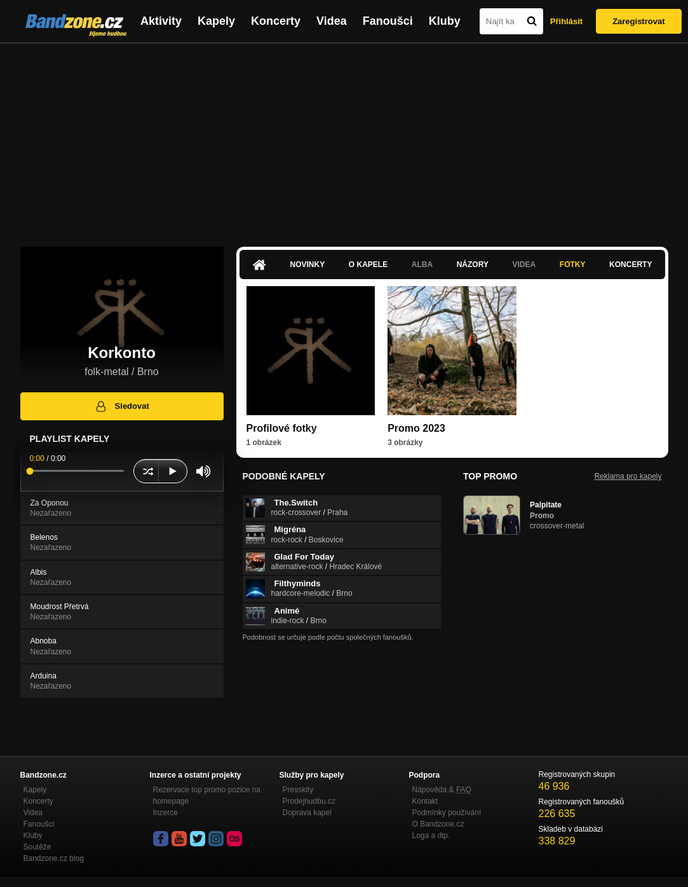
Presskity (298, 789)
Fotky (573, 264)
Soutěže (37, 846)
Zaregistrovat (638, 21)
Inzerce (165, 812)
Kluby (445, 21)
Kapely (216, 21)
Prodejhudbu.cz (309, 801)
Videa (331, 21)
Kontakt (425, 801)
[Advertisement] (344, 139)
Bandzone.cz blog (54, 858)
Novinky (307, 264)
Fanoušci (388, 21)
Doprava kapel (307, 812)
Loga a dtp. (431, 835)
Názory (473, 264)
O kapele (368, 264)
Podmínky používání (447, 812)
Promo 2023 (416, 428)
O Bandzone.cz (438, 824)
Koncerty (275, 21)
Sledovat (121, 406)
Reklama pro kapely (627, 476)
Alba (422, 264)
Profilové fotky (281, 428)
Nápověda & (441, 789)
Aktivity (161, 21)
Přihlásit (566, 21)
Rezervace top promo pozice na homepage (206, 795)
